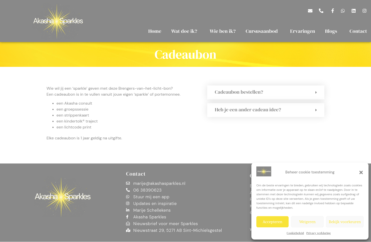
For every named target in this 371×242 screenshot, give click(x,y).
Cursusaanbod (263, 31)
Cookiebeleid (295, 233)
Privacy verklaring (318, 233)
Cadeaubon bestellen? (239, 91)
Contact (136, 173)
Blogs (332, 31)
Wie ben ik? (223, 31)
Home (154, 31)
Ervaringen (302, 31)
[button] (361, 172)
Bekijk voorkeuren (345, 221)
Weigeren (307, 221)
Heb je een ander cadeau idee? (248, 109)
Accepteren (272, 221)
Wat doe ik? (185, 31)
